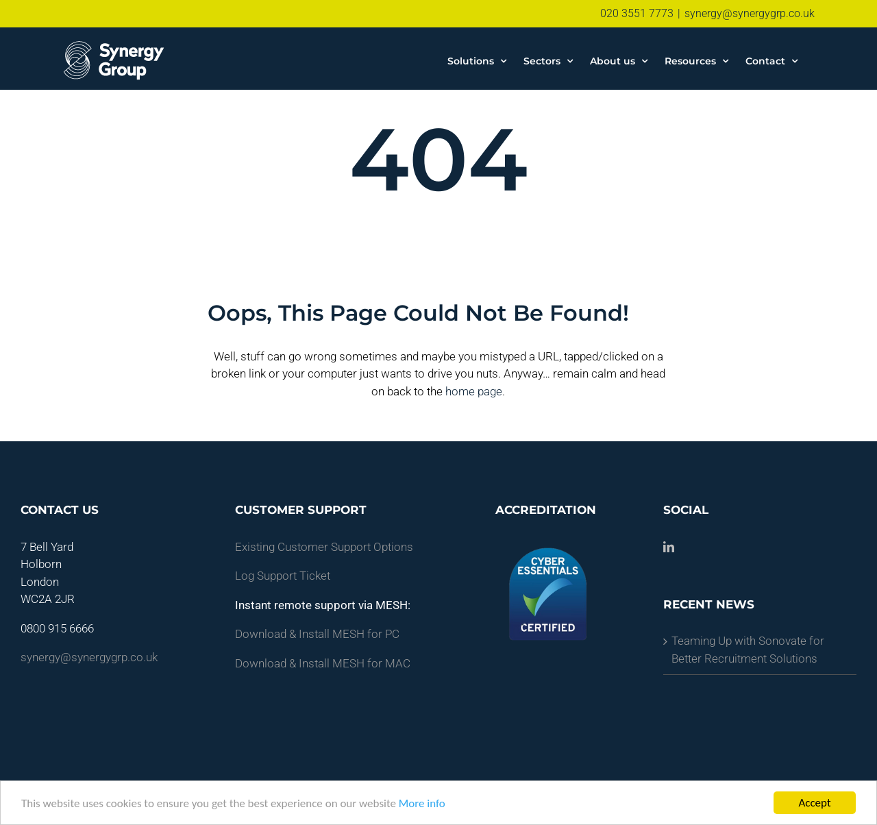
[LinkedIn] (668, 546)
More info (422, 803)
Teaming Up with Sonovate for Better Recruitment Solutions (747, 649)
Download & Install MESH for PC (317, 634)
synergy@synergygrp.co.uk (749, 13)
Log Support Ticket (282, 575)
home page (473, 390)
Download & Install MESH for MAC (322, 662)
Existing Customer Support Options (324, 546)
